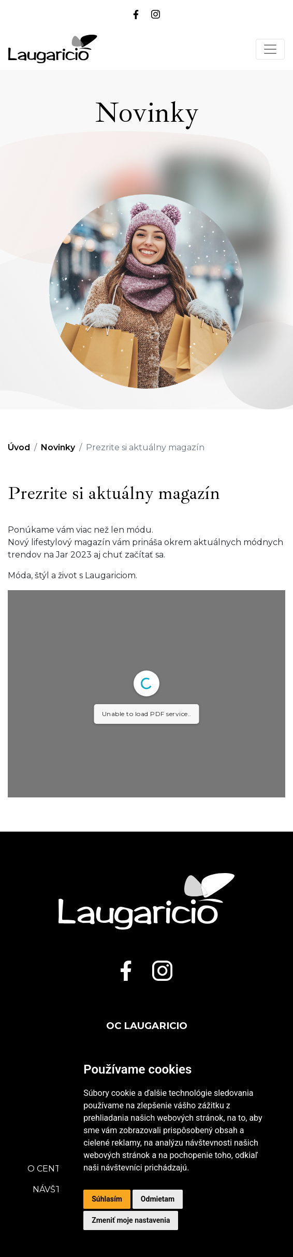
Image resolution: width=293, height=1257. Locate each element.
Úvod (19, 447)
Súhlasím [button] (107, 1199)
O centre (49, 1169)
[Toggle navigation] (270, 49)
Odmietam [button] (157, 1199)
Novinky (58, 447)
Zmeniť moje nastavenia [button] (131, 1220)
